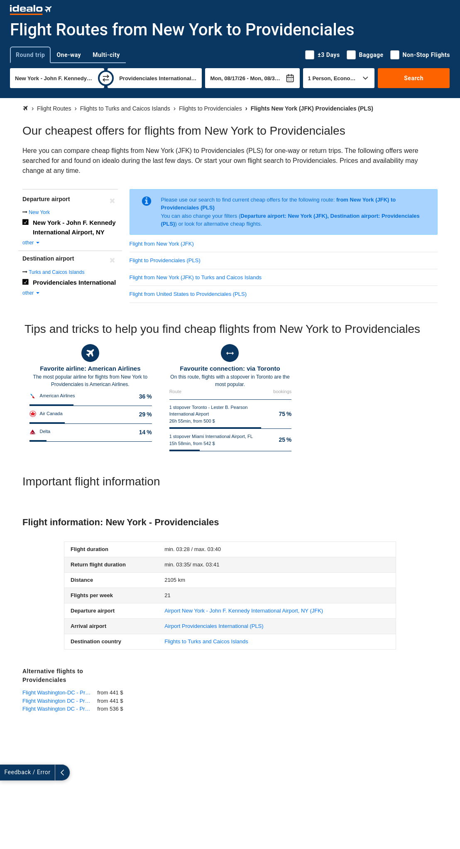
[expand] (7, 772)
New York (39, 212)
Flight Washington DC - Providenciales (59, 701)
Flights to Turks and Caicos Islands (206, 641)
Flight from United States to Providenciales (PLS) (188, 294)
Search (413, 78)
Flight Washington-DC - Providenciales (59, 692)
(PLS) (213, 626)
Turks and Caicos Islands (56, 272)
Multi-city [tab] (106, 55)
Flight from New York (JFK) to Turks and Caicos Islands (196, 277)
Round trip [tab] (30, 55)
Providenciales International (74, 282)
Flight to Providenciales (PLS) (165, 260)
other (31, 243)
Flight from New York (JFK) (162, 244)
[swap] (106, 78)
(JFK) (243, 611)
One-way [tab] (68, 55)
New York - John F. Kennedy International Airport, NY (74, 227)
